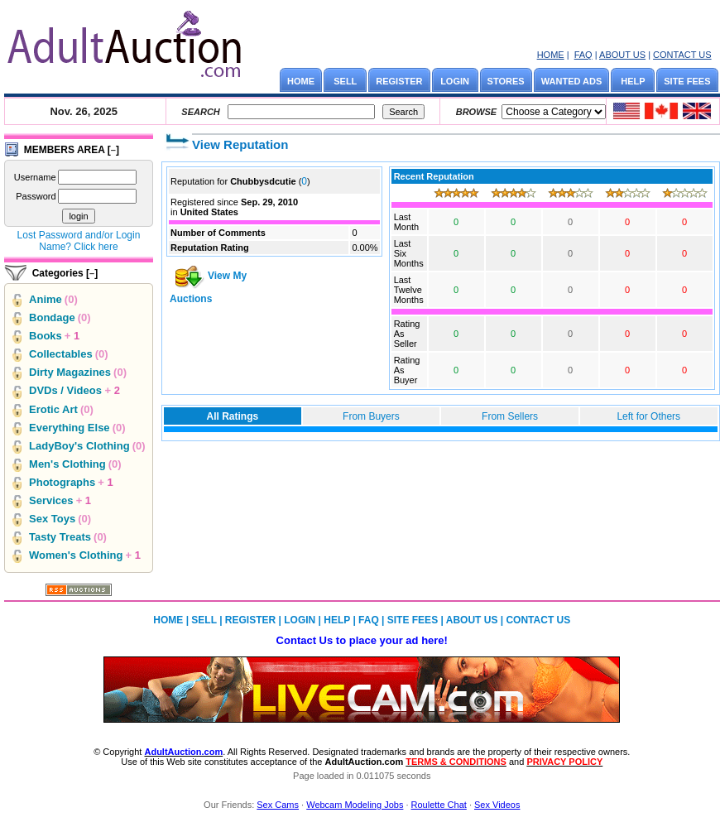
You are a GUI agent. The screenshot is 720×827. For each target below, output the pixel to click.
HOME (550, 55)
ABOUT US (622, 55)
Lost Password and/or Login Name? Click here (79, 240)
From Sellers (510, 416)
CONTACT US (682, 55)
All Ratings (232, 416)
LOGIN (454, 81)
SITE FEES (687, 81)
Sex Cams (278, 805)
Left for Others (648, 416)
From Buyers (371, 416)
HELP (633, 81)
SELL (345, 81)
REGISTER (399, 81)
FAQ (583, 55)
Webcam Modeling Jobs (354, 805)
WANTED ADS (571, 81)
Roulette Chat (439, 805)
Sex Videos (497, 805)
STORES (506, 81)
